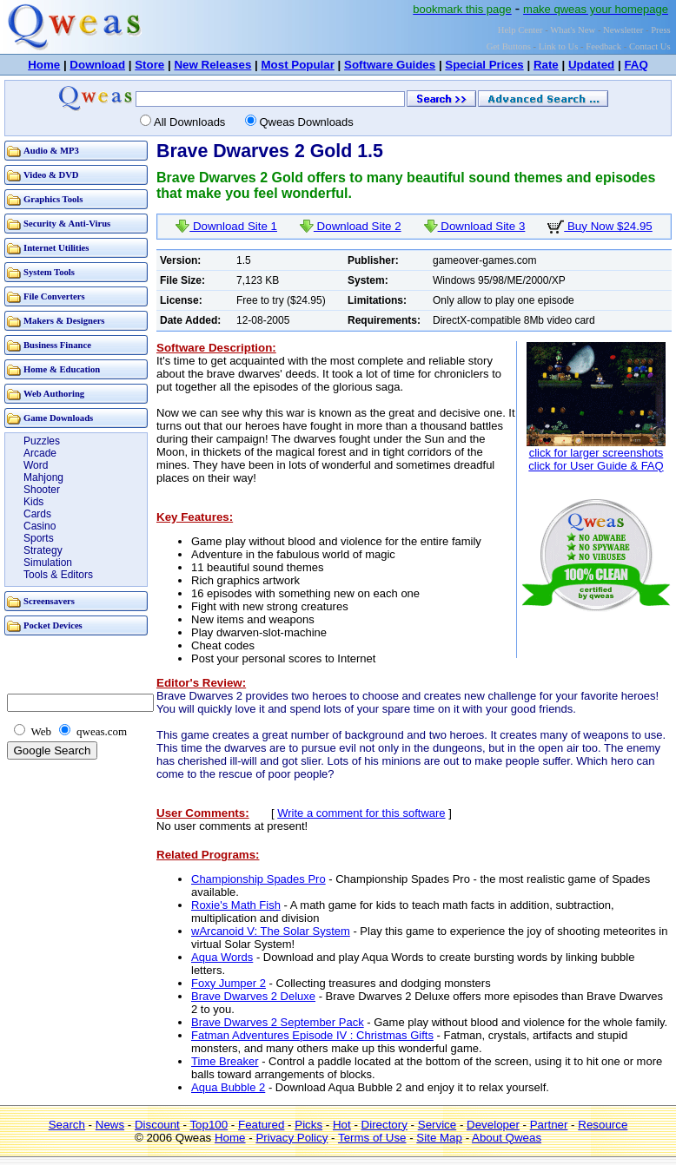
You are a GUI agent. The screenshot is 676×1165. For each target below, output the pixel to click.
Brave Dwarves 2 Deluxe (253, 996)
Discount (157, 1124)
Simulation (47, 562)
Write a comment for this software (361, 812)
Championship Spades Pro (258, 878)
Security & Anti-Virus (66, 223)
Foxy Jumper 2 (228, 983)
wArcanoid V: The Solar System (270, 931)
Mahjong (43, 477)
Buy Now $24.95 (600, 226)
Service (437, 1124)
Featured (261, 1124)
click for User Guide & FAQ (595, 465)
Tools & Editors (58, 575)
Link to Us (559, 46)
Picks (308, 1124)
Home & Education (61, 369)
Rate (546, 64)
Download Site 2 (350, 226)
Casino (39, 526)
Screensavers (49, 601)
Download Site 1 (226, 226)
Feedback (603, 46)
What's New (572, 30)
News (110, 1124)
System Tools (49, 272)
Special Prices (484, 64)
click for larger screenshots (596, 452)
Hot (342, 1124)
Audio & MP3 (51, 150)
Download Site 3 (475, 226)
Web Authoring (53, 393)
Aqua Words (222, 957)
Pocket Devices (53, 625)
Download (97, 64)
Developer (493, 1124)
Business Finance (57, 345)
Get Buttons (509, 46)
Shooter (41, 490)
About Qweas (506, 1137)
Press (661, 30)
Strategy (43, 550)
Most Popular (297, 64)
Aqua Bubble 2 (228, 1087)
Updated (591, 64)
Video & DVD (51, 175)
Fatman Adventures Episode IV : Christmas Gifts (312, 1035)
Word (35, 465)
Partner (549, 1124)
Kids (33, 502)
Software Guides (389, 64)
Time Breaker (225, 1061)
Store (149, 64)
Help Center (520, 30)
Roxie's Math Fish (236, 905)
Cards (37, 514)
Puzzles (41, 441)
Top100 (208, 1124)
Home (44, 64)
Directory (384, 1124)
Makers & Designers (64, 321)
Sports (38, 538)
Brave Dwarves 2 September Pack (277, 1022)
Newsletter (623, 30)
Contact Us (650, 46)
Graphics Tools (53, 199)
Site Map (439, 1137)
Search (67, 1124)
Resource (602, 1124)
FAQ (635, 64)
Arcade (39, 453)
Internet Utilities (56, 248)
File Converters (54, 296)
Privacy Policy (291, 1137)
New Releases (212, 64)
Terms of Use (372, 1137)
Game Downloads (58, 418)
